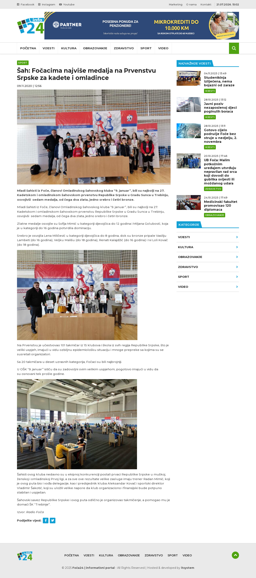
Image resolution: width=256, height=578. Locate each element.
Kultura (68, 48)
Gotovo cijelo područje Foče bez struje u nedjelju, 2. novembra (220, 136)
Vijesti (49, 48)
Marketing (175, 4)
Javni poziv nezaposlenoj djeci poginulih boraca (220, 107)
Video (163, 48)
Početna (28, 48)
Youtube (67, 4)
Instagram (47, 4)
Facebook (26, 4)
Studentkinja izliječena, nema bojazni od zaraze (219, 81)
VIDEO (208, 287)
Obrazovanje (95, 48)
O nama (191, 4)
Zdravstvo (124, 48)
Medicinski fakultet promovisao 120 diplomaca (220, 205)
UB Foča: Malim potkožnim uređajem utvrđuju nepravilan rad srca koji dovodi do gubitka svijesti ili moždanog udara (220, 171)
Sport (146, 48)
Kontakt (205, 4)
